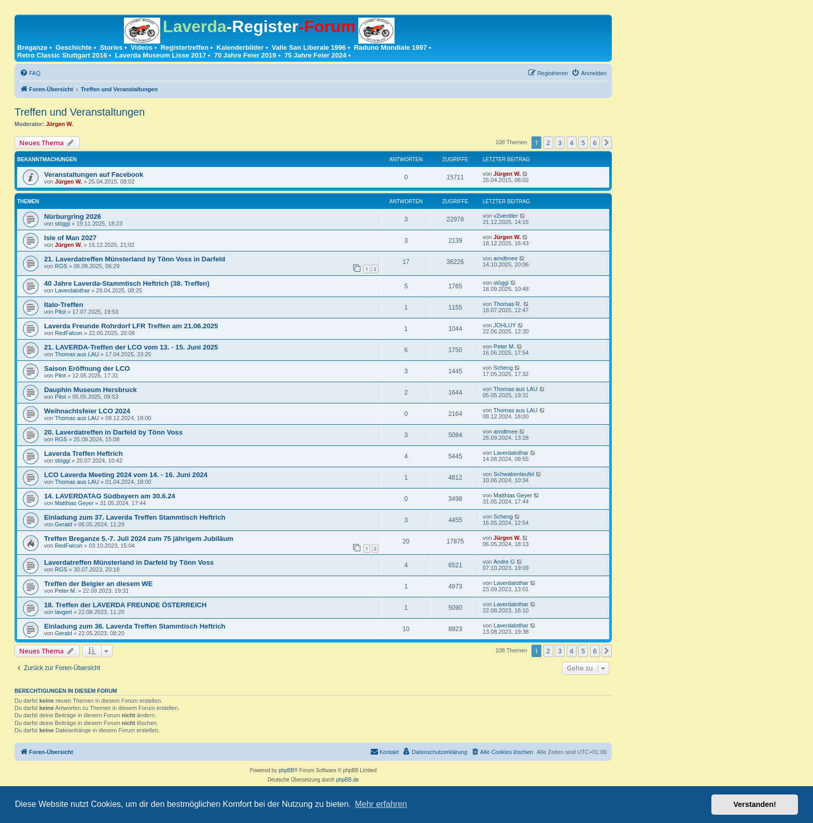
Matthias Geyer (74, 503)
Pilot (60, 312)
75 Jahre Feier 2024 (315, 55)
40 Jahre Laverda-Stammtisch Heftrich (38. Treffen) (126, 283)
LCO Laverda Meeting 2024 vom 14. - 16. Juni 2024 (125, 475)
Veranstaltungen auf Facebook (93, 174)
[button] (606, 142)
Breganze (32, 47)
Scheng (503, 368)
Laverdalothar (72, 290)
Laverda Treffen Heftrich (83, 453)
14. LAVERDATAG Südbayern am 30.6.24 (109, 496)
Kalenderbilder (240, 47)
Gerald (63, 524)
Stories (111, 47)
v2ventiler (506, 216)
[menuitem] (30, 73)
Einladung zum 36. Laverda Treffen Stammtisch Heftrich (135, 626)
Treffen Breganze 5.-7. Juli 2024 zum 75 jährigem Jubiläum (138, 538)
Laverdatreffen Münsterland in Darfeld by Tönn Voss (129, 562)
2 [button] (548, 142)
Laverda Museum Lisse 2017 (160, 55)
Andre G (504, 562)
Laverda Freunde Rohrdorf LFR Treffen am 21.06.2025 (131, 326)
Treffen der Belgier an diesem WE (98, 584)
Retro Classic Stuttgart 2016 (62, 55)
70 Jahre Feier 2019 (245, 55)
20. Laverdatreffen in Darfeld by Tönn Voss (113, 432)
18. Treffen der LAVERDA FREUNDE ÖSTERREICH (125, 605)
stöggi (62, 223)
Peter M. (504, 346)
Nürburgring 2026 (72, 216)
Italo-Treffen (63, 305)
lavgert (63, 612)
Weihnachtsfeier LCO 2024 (87, 411)
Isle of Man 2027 (70, 238)
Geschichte (73, 47)
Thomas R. (508, 304)
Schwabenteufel (514, 474)
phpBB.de (347, 780)
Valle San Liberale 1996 (309, 47)
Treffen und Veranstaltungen (80, 112)
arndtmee (505, 258)
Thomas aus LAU (77, 354)
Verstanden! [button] (755, 804)
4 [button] (571, 142)
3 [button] (560, 142)
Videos (141, 47)
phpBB (286, 770)
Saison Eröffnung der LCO (87, 368)
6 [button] (595, 142)
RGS (61, 266)
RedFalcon (68, 333)
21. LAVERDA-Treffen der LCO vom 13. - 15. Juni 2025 (131, 347)
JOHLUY (505, 325)
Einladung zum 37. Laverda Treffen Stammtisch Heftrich (135, 517)
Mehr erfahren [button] (381, 804)
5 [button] (583, 142)
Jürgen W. (60, 124)
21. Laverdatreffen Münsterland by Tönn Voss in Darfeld (134, 259)
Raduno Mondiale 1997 (390, 47)
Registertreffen (184, 47)
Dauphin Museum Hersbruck (90, 390)
